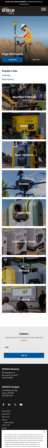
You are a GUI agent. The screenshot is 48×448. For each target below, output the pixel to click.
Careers (4, 428)
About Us (36, 59)
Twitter (15, 404)
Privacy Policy (6, 411)
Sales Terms (5, 417)
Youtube (21, 404)
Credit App (6, 75)
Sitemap (4, 420)
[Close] (44, 434)
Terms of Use (6, 425)
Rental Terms (6, 414)
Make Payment (8, 79)
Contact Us (12, 59)
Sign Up (24, 355)
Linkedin (9, 404)
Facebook (3, 404)
